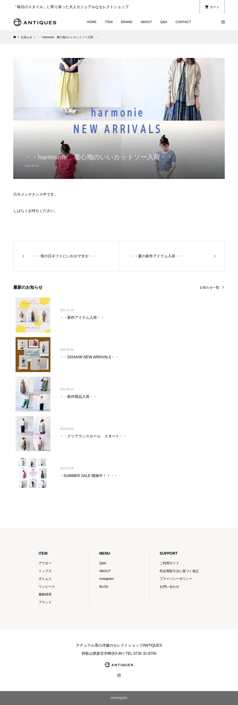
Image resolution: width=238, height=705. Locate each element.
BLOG (103, 586)
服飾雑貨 (45, 594)
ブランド (45, 602)
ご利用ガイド (169, 563)
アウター (45, 563)
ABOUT (146, 22)
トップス (45, 571)
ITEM (108, 22)
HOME (91, 22)
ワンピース (47, 586)
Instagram (106, 579)
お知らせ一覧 (209, 287)
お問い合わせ (169, 586)
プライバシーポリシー (176, 579)
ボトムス (45, 579)
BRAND (126, 22)
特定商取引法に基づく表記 (179, 571)
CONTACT (183, 22)
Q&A (163, 22)
